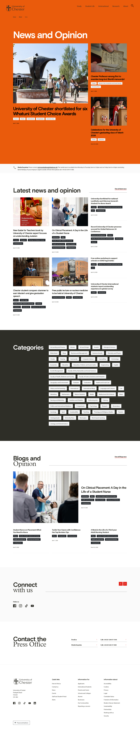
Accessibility (107, 684)
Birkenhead (56, 237)
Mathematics (66, 394)
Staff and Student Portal (59, 696)
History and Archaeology (57, 388)
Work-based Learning (98, 418)
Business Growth (97, 353)
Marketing (53, 394)
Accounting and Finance (57, 347)
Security (106, 716)
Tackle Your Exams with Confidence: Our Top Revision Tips (66, 531)
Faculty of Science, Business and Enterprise (102, 238)
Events (54, 693)
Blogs (63, 237)
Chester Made (24, 300)
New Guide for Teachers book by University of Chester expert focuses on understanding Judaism (30, 233)
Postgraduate (40, 119)
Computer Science (88, 359)
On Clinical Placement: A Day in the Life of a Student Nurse (70, 231)
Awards (16, 119)
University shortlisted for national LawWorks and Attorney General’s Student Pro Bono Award (104, 200)
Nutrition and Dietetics (76, 400)
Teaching (86, 412)
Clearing (62, 359)
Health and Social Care (58, 244)
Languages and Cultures (107, 388)
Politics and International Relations (60, 406)
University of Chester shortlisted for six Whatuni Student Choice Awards (50, 111)
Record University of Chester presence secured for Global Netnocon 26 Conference (106, 229)
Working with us (109, 713)
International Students (84, 687)
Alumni (16, 300)
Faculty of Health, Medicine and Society (62, 240)
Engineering (105, 365)
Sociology (53, 412)
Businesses (81, 700)
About (20, 17)
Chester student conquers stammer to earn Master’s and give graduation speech (30, 293)
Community (73, 359)
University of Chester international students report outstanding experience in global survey (105, 286)
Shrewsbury (116, 406)
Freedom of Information (111, 700)
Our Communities (83, 703)
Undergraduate (71, 247)
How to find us (56, 684)
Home (14, 17)
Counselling (102, 359)
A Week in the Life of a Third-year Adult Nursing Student (104, 531)
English (116, 365)
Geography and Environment (59, 382)
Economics (53, 365)
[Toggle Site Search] (132, 6)
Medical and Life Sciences (38, 307)
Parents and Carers (83, 690)
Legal (105, 693)
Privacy (106, 690)
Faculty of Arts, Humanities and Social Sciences (110, 83)
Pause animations (21, 722)
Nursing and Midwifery (58, 247)
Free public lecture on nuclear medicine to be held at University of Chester (70, 292)
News (26, 17)
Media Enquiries (84, 645)
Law (93, 210)
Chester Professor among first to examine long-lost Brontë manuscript (108, 78)
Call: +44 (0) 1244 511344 (114, 639)
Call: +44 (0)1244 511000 (114, 645)
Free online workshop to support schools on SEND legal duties (104, 259)
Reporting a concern (84, 706)
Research (94, 242)
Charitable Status (109, 696)
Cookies (106, 687)
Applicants (81, 684)
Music (121, 394)
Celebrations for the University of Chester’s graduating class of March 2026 (107, 132)
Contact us (55, 687)
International (31, 119)
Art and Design (84, 347)
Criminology (115, 359)
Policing (105, 400)
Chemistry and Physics (58, 297)
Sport (63, 412)
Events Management (56, 371)
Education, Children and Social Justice (84, 365)
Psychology (93, 406)
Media (92, 394)
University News (50, 119)
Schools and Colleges (84, 693)
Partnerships (107, 709)
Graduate (38, 303)
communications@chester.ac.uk (48, 167)
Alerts (53, 700)
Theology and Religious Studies (36, 240)
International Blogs (89, 388)
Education (23, 240)
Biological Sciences (109, 347)
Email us (84, 639)
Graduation (101, 139)
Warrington (83, 418)
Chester (23, 119)
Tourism (120, 412)
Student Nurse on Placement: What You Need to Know (27, 531)
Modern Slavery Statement (112, 703)
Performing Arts (93, 400)
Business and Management (98, 235)
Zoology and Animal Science (59, 424)
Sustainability (74, 412)
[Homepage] (15, 8)
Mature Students (71, 244)
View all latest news (121, 189)
